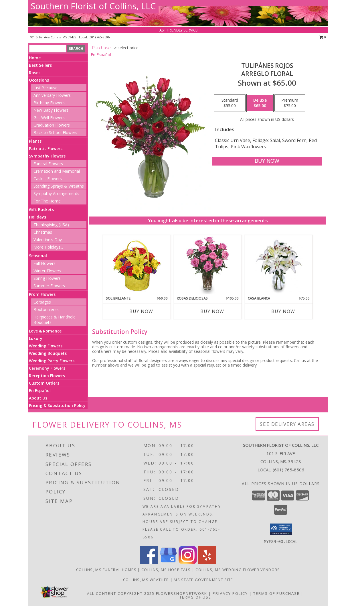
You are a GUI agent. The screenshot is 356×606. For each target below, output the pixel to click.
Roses (34, 72)
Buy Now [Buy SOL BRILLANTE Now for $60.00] (141, 311)
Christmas (42, 232)
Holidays (37, 217)
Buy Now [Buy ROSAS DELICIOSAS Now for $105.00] (212, 311)
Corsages (42, 302)
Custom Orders (44, 383)
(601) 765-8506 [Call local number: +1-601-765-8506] (99, 37)
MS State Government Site (203, 579)
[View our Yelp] (207, 562)
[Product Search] (47, 48)
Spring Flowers (47, 278)
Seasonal (38, 255)
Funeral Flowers (48, 163)
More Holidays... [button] (48, 247)
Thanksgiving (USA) (51, 224)
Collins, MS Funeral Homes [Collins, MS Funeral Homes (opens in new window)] (106, 569)
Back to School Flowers (55, 132)
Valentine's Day (47, 239)
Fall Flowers (44, 263)
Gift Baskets (41, 209)
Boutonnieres (46, 309)
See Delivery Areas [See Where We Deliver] (287, 424)
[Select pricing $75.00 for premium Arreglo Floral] (290, 103)
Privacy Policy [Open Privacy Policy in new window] (230, 593)
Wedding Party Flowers (51, 360)
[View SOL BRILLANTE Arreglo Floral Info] (137, 266)
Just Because (45, 87)
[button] (281, 529)
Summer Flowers (49, 285)
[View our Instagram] (188, 562)
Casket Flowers (47, 178)
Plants (35, 141)
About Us (38, 398)
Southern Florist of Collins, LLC (93, 5)
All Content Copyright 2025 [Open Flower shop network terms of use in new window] (121, 593)
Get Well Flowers (49, 117)
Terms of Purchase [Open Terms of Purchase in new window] (276, 593)
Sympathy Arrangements (56, 193)
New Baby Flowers (50, 110)
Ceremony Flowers (47, 368)
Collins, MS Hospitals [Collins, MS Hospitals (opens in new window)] (166, 569)
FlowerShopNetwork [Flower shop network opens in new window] (181, 593)
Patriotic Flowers (45, 148)
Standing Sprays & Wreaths (58, 186)
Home (35, 57)
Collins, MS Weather (146, 579)
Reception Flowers (47, 375)
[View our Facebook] (149, 562)
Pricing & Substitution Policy (57, 405)
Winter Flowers (47, 271)
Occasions (39, 80)
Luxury (35, 338)
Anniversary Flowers (52, 95)
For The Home (47, 201)
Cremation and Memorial (56, 171)
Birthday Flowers (49, 102)
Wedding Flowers (45, 346)
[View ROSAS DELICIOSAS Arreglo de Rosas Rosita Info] (208, 265)
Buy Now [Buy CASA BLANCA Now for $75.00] (283, 311)
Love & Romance (45, 331)
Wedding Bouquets (48, 353)
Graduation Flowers (51, 125)
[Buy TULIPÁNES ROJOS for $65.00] (267, 161)
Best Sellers (40, 65)
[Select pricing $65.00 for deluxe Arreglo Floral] (260, 103)
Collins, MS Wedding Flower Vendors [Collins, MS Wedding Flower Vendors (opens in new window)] (237, 569)
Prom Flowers (42, 294)
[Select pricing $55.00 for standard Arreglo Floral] (229, 103)
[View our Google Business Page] (168, 562)
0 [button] (322, 37)
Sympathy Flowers (47, 156)
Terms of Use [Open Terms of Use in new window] (195, 597)
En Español (40, 390)
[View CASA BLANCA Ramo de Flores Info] (279, 265)
